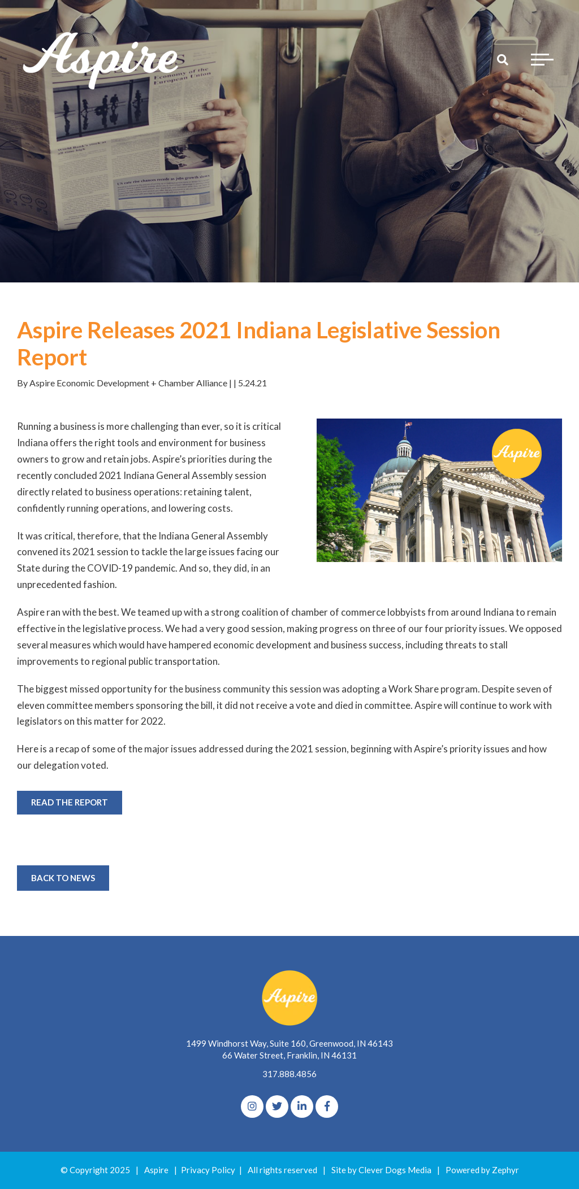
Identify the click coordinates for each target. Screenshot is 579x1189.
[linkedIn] (302, 1106)
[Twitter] (277, 1106)
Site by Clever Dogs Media (381, 1170)
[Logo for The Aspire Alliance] (102, 59)
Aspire (156, 1170)
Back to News (63, 878)
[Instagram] (252, 1106)
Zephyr (505, 1170)
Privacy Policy (208, 1170)
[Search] (502, 59)
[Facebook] (327, 1106)
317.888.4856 (289, 1074)
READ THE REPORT (69, 802)
